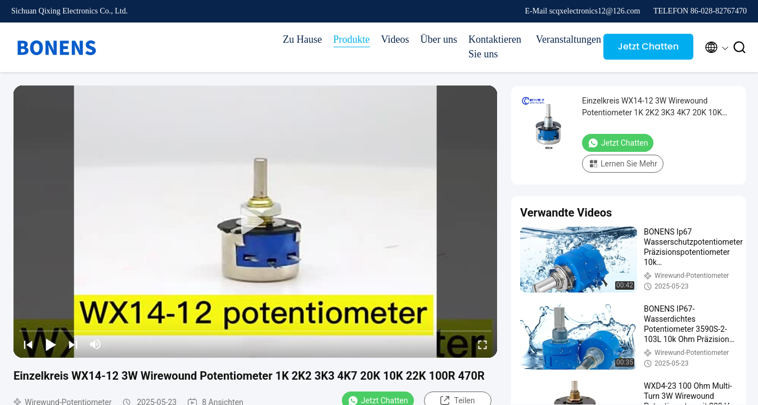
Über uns (439, 39)
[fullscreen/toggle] (482, 344)
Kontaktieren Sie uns (494, 47)
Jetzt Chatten (648, 46)
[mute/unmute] (95, 344)
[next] (73, 344)
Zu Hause (302, 39)
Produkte (351, 39)
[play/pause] (50, 344)
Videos (395, 39)
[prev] (28, 344)
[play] (255, 222)
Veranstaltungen (564, 39)
